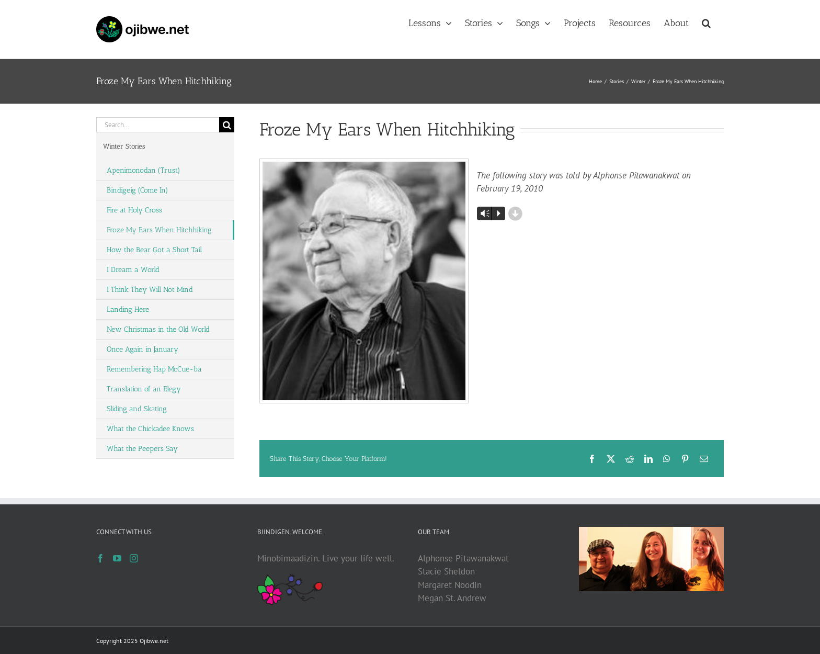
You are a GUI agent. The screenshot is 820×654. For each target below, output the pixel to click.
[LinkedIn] (648, 459)
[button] (706, 22)
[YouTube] (117, 558)
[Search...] (157, 124)
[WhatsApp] (667, 459)
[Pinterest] (685, 459)
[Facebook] (592, 459)
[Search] (226, 124)
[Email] (703, 459)
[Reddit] (629, 459)
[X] (610, 459)
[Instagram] (134, 558)
